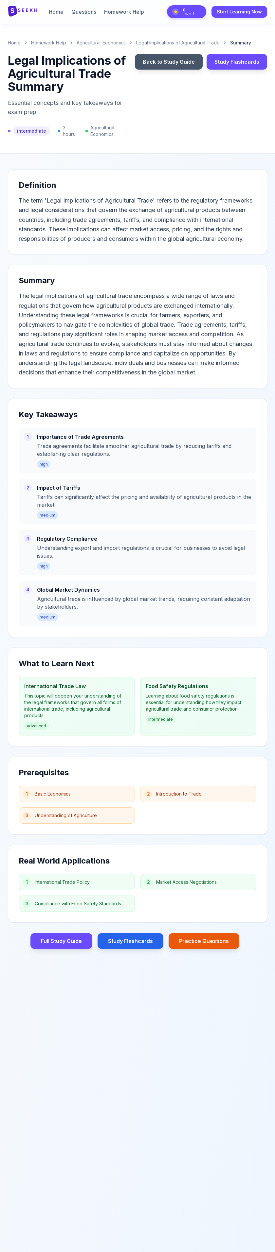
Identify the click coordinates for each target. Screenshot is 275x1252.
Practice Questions (204, 941)
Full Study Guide (61, 941)
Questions (83, 11)
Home (56, 11)
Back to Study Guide (169, 61)
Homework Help (124, 11)
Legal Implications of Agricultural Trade (178, 42)
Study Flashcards (236, 61)
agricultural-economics (101, 42)
